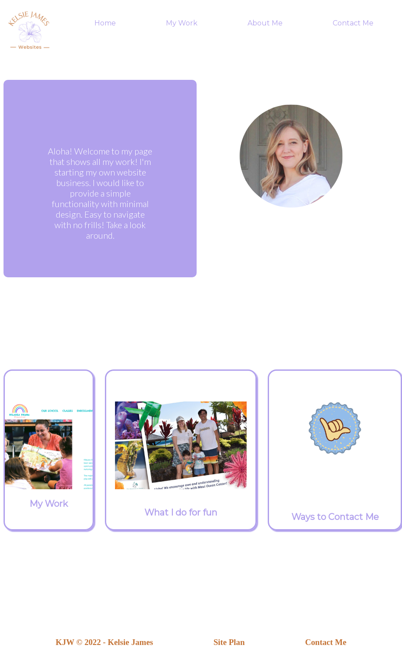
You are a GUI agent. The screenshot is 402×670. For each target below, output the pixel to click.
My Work (181, 23)
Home (105, 23)
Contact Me (353, 23)
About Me (265, 23)
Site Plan (228, 642)
